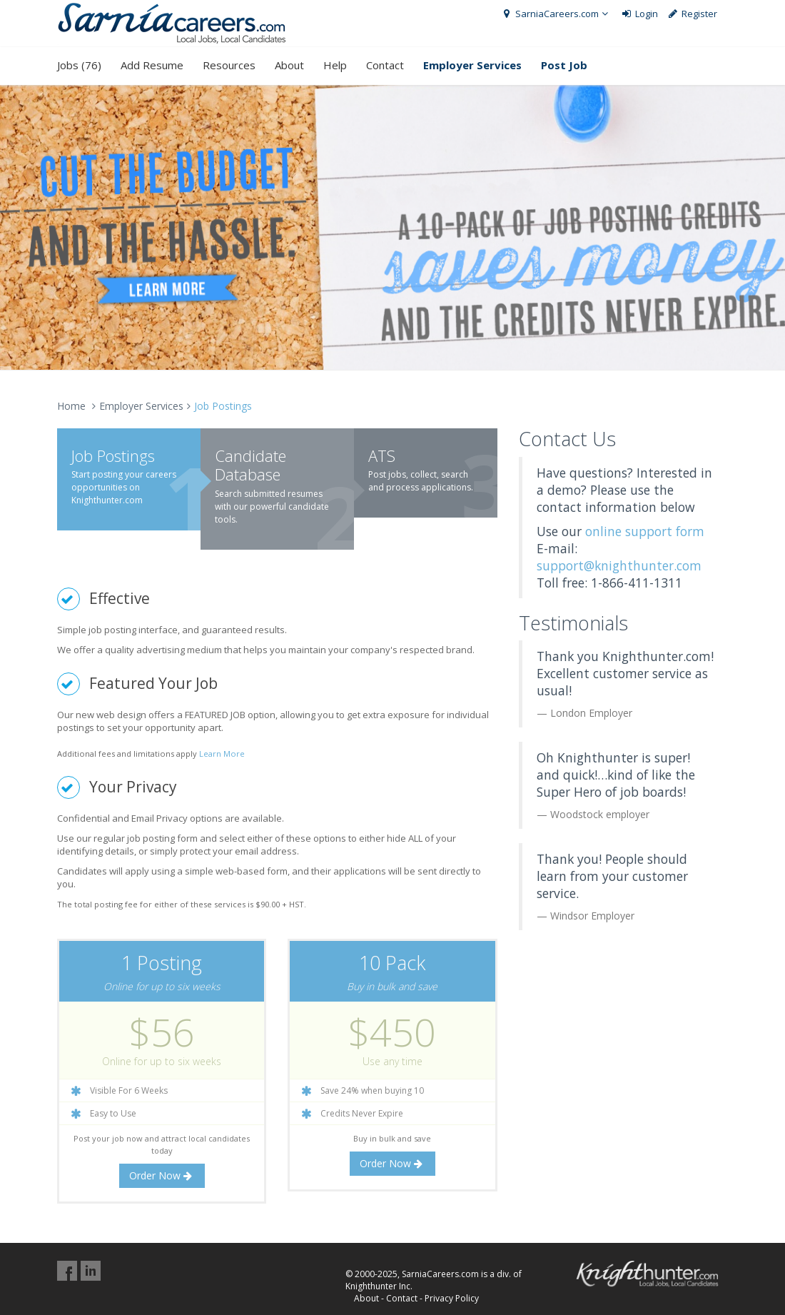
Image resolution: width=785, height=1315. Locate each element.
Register (692, 13)
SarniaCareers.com (555, 13)
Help (335, 65)
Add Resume (152, 65)
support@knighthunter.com (619, 565)
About (289, 65)
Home (71, 406)
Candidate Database (250, 465)
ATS (381, 455)
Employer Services (141, 406)
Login (639, 13)
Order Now (162, 1175)
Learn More (222, 753)
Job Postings (113, 455)
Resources (229, 65)
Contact (385, 65)
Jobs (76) (79, 65)
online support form (644, 531)
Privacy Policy (452, 1298)
